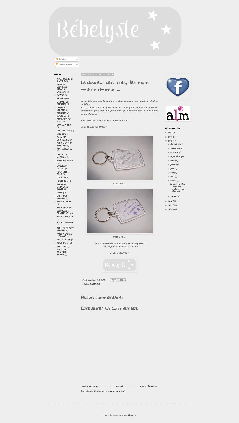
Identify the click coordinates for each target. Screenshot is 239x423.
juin (172, 169)
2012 (170, 210)
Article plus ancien (148, 387)
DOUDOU (61, 134)
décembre (175, 145)
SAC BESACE (63, 208)
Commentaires (64, 65)
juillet (173, 165)
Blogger (131, 415)
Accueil (119, 387)
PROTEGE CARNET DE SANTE (62, 187)
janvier (173, 197)
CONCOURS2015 (64, 125)
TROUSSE (61, 247)
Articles (61, 59)
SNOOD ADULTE (65, 217)
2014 (170, 201)
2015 (170, 141)
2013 (170, 206)
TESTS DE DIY (63, 240)
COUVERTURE (64, 131)
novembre (175, 149)
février (173, 181)
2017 (170, 133)
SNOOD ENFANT (65, 223)
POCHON (61, 178)
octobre (174, 153)
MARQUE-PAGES (65, 161)
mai (172, 173)
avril (172, 177)
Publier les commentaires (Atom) (109, 391)
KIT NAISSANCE (64, 149)
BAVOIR (60, 95)
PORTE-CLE (95, 284)
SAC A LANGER (64, 202)
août (172, 161)
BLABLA (61, 99)
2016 (170, 137)
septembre (175, 157)
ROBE (59, 193)
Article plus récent (90, 387)
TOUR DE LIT (63, 243)
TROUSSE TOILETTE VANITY (61, 252)
